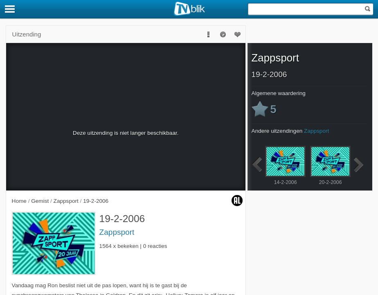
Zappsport (117, 232)
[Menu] (10, 9)
